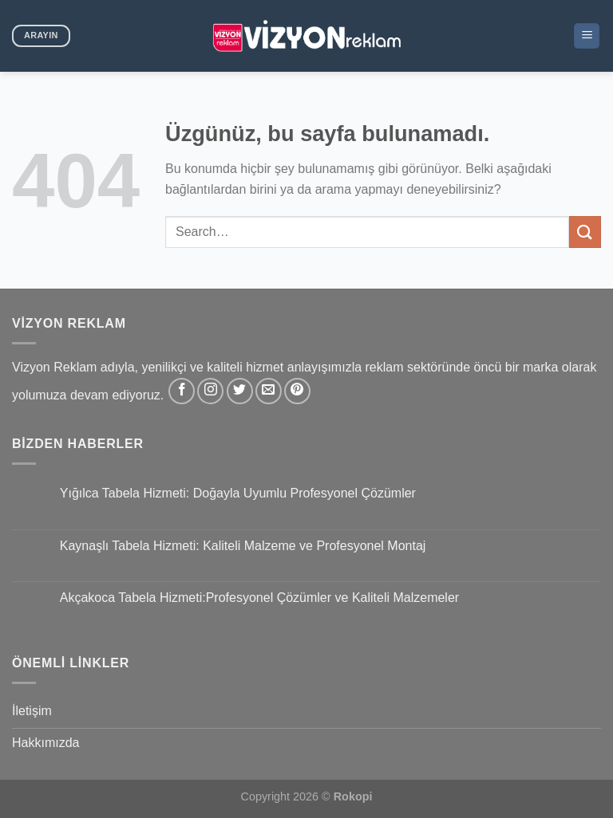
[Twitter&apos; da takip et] (240, 391)
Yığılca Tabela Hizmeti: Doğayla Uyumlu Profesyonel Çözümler (238, 493)
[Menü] (586, 36)
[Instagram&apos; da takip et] (210, 391)
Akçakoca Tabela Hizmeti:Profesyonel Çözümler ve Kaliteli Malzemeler (259, 597)
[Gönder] (585, 231)
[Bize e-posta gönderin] (268, 391)
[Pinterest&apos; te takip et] (297, 391)
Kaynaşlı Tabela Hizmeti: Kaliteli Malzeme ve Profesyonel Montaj (243, 546)
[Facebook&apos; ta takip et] (181, 391)
